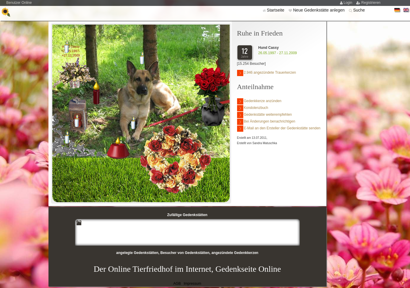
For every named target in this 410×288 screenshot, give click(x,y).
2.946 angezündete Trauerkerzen (266, 73)
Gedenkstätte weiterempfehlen (264, 115)
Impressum (192, 283)
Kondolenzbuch (252, 108)
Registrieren (370, 3)
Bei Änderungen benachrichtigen (266, 122)
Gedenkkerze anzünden (259, 101)
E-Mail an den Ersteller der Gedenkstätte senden (278, 129)
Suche (359, 10)
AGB (177, 283)
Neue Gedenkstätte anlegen (319, 10)
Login (348, 3)
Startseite (276, 10)
